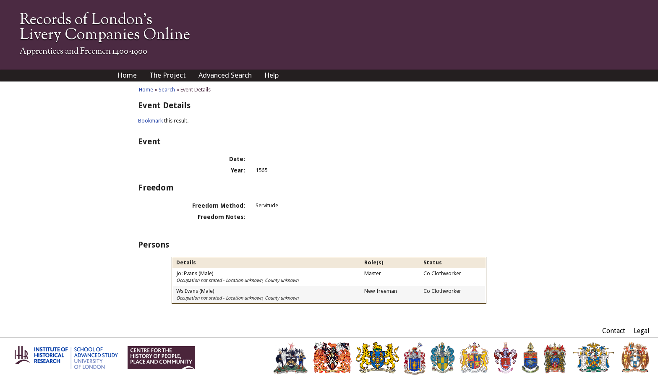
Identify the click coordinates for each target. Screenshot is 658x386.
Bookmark (150, 120)
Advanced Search (225, 75)
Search (167, 89)
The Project (167, 75)
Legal (642, 331)
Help (271, 75)
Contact (613, 331)
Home (127, 75)
